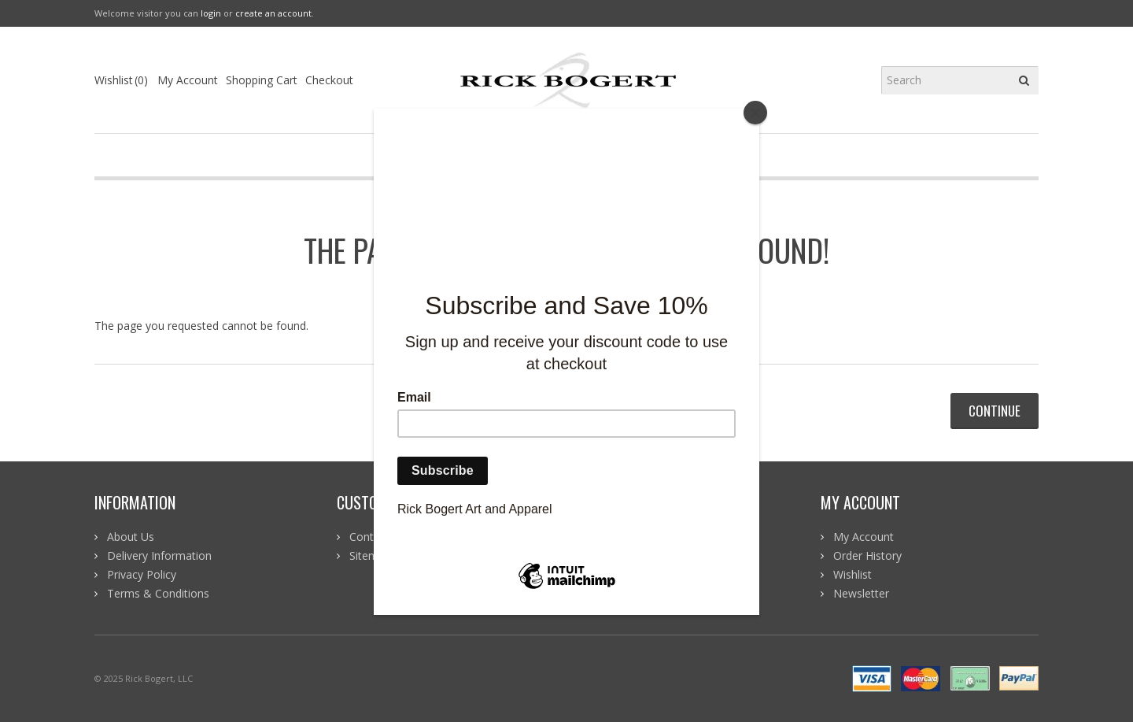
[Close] (755, 112)
